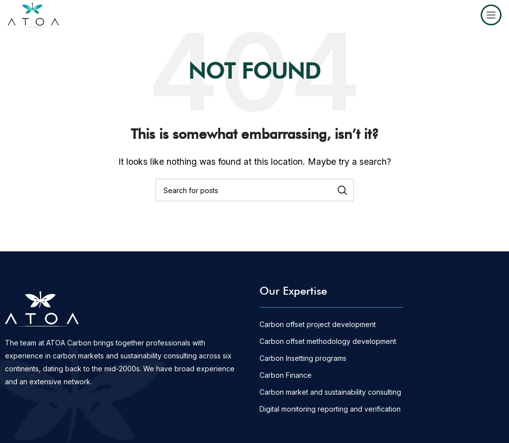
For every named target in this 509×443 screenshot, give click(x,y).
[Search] (254, 190)
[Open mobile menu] (491, 15)
